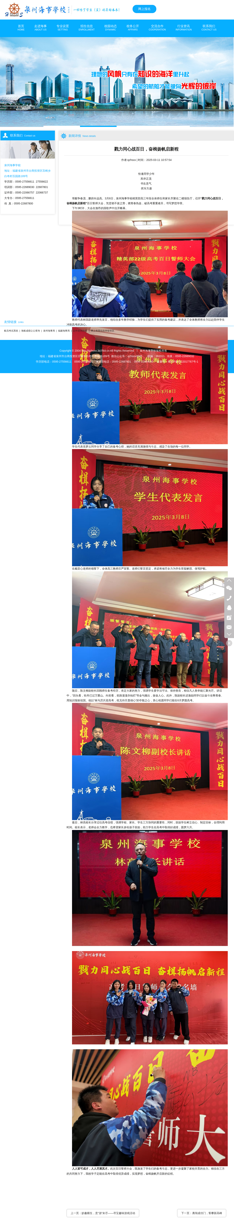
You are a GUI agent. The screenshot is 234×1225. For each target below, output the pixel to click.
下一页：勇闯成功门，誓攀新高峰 (201, 1213)
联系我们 (208, 27)
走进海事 (40, 27)
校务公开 (133, 27)
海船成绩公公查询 (30, 330)
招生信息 (87, 27)
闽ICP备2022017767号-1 (183, 361)
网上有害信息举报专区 (102, 330)
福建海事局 (64, 330)
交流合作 (157, 27)
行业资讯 (184, 27)
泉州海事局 (49, 330)
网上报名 (144, 9)
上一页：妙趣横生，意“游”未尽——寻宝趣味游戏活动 (103, 1213)
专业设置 (62, 27)
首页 (21, 27)
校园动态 (110, 27)
